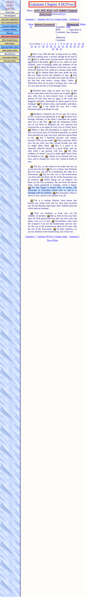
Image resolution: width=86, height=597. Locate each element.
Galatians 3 (30, 19)
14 (83, 44)
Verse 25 (30, 25)
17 (39, 46)
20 (51, 46)
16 (35, 46)
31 (61, 49)
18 (43, 46)
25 (70, 46)
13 (79, 44)
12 (75, 44)
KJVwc (61, 14)
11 (71, 44)
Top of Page (52, 240)
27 (78, 46)
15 (31, 46)
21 (55, 46)
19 (47, 46)
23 (63, 46)
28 (82, 46)
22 (59, 46)
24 (67, 46)
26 (74, 46)
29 (53, 49)
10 (67, 44)
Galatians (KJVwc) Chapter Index (52, 19)
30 (57, 49)
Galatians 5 (74, 19)
